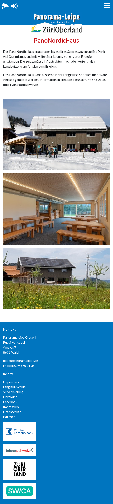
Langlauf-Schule (14, 387)
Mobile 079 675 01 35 (19, 365)
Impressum (11, 407)
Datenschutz (12, 412)
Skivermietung (13, 392)
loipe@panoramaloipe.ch (20, 360)
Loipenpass (11, 382)
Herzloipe (10, 397)
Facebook (10, 402)
